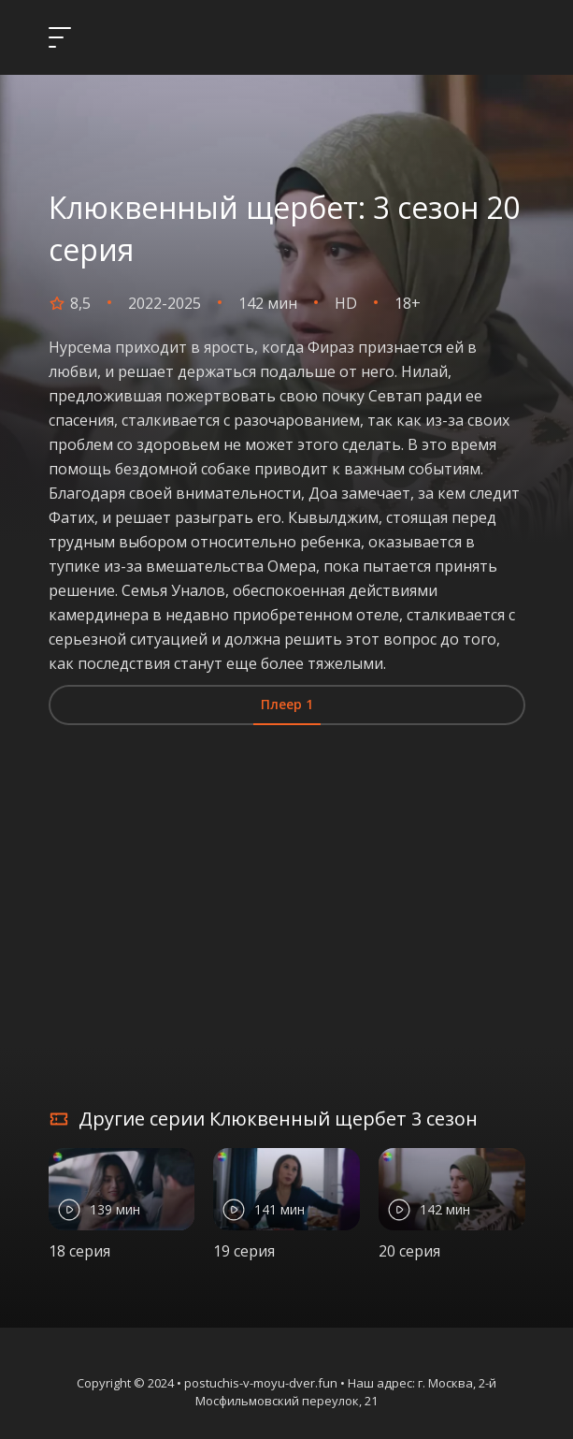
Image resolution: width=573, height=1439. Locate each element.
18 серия (79, 1251)
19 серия (244, 1251)
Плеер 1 (287, 704)
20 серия (409, 1251)
